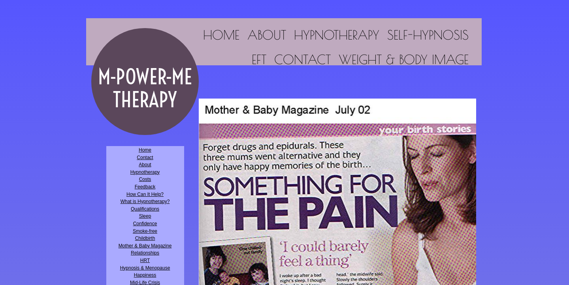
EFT (259, 59)
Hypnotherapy (336, 34)
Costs (145, 179)
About (266, 34)
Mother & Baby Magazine (145, 246)
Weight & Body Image (404, 59)
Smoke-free (145, 231)
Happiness (145, 275)
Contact (302, 59)
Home (221, 34)
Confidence (145, 223)
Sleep (145, 216)
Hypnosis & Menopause (145, 268)
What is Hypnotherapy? (145, 201)
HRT (145, 260)
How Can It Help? (145, 194)
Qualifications (145, 209)
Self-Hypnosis (428, 34)
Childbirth (145, 238)
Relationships (145, 253)
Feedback (145, 187)
